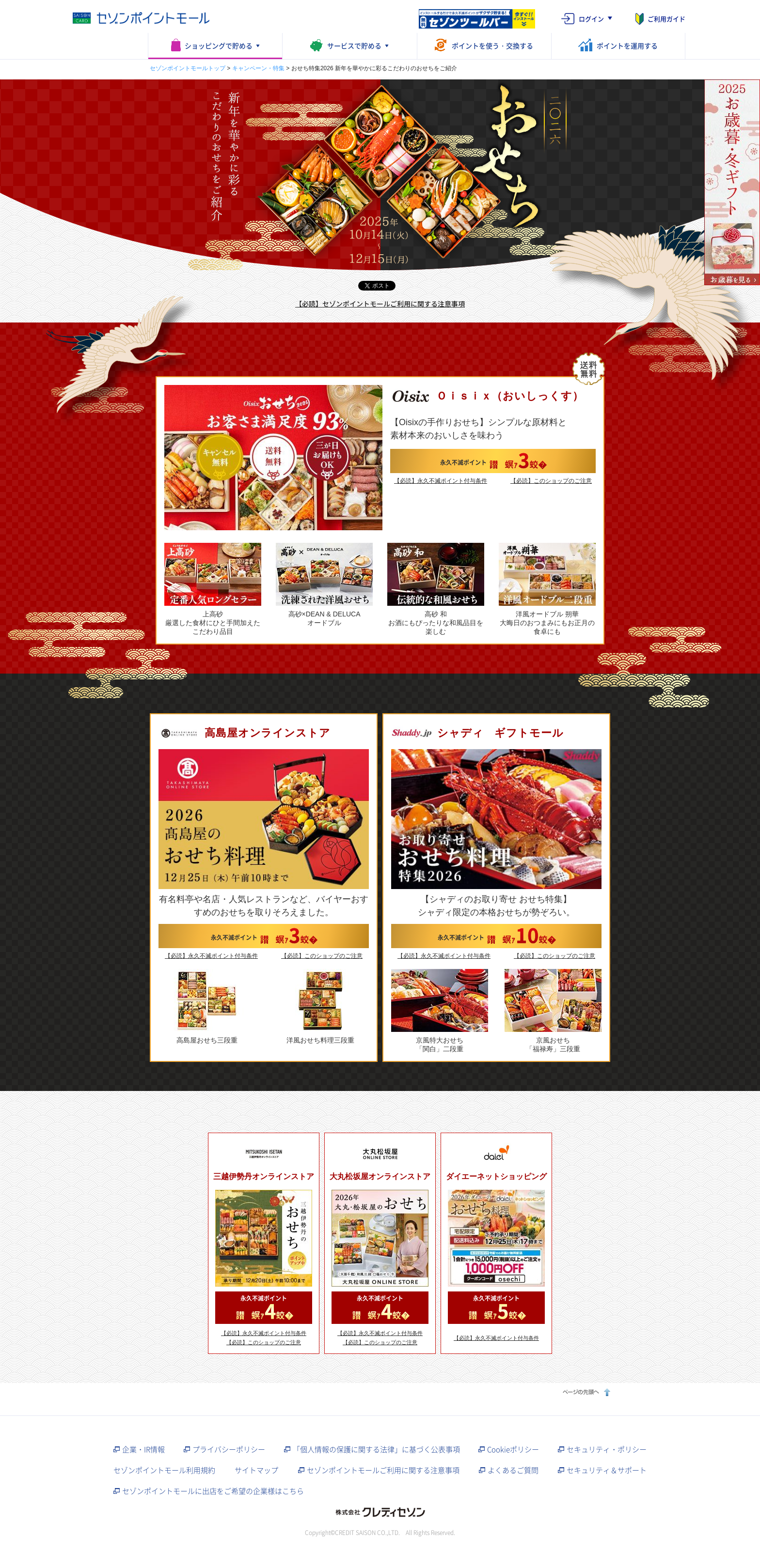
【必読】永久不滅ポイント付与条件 (440, 480)
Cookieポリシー (513, 1449)
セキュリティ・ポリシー (607, 1449)
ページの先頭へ (585, 1392)
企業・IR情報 (143, 1449)
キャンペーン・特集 (258, 68)
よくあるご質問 (513, 1470)
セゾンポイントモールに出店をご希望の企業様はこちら (213, 1491)
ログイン (591, 18)
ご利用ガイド (666, 18)
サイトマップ (256, 1470)
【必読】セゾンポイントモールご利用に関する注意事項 (380, 303)
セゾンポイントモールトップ (187, 68)
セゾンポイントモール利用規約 (164, 1470)
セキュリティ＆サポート (607, 1470)
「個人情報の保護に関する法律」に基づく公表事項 (376, 1449)
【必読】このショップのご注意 (551, 480)
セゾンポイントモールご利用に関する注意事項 (383, 1470)
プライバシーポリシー (228, 1449)
